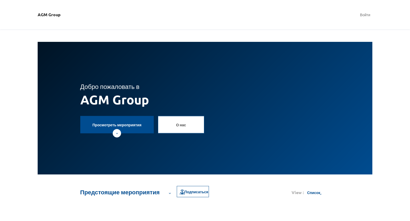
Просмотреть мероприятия (117, 127)
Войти (365, 14)
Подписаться (193, 192)
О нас (181, 124)
